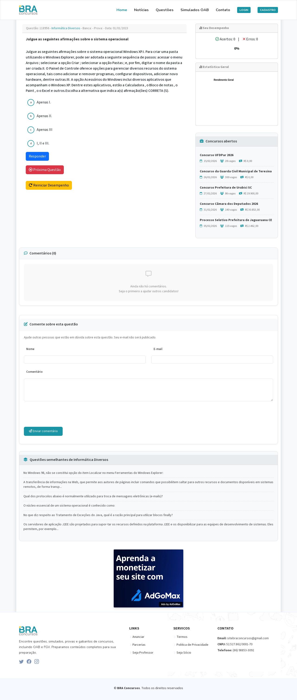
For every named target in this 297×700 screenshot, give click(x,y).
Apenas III (44, 129)
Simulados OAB (195, 10)
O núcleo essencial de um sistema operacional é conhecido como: (69, 506)
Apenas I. (44, 102)
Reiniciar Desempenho (49, 185)
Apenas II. (44, 116)
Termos (182, 637)
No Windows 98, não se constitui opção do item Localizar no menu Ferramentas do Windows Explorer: (93, 473)
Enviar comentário (43, 431)
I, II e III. (43, 143)
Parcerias (138, 644)
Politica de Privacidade (192, 644)
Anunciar (138, 637)
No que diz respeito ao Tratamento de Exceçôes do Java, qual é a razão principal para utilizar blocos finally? (98, 515)
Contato (223, 10)
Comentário (34, 372)
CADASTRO (268, 10)
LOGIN (243, 10)
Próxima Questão (45, 169)
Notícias (141, 10)
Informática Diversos (66, 28)
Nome (30, 349)
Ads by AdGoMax (170, 604)
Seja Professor (142, 652)
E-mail (158, 349)
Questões (165, 10)
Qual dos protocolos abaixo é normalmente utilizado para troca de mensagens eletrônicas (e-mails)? (93, 496)
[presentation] (59, 414)
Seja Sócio (184, 652)
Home (121, 10)
